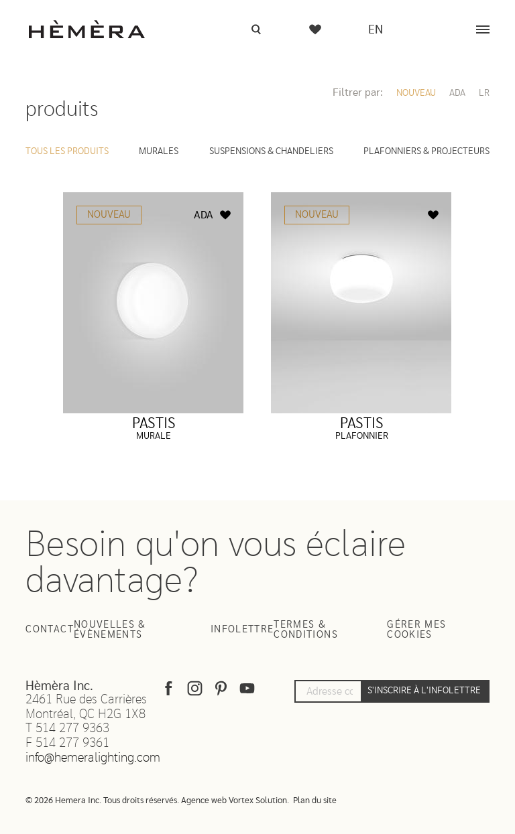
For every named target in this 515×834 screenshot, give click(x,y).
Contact (49, 629)
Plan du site (315, 800)
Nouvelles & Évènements (110, 630)
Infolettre (242, 629)
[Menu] (483, 29)
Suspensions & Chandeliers (271, 151)
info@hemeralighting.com (92, 758)
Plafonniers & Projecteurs (426, 151)
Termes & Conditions (306, 630)
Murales (158, 151)
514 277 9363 (72, 728)
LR (484, 93)
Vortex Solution (258, 800)
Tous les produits (67, 151)
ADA (457, 93)
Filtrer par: (358, 92)
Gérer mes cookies (416, 630)
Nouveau (416, 93)
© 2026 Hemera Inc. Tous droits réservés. (102, 800)
